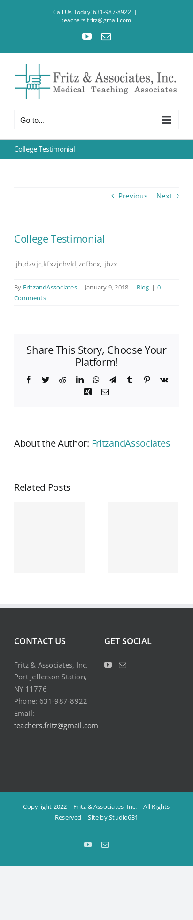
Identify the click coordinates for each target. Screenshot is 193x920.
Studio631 (123, 817)
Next (164, 195)
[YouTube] (108, 665)
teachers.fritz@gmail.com (96, 20)
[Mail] (122, 665)
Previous (132, 195)
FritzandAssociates (50, 287)
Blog (143, 287)
